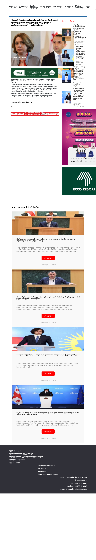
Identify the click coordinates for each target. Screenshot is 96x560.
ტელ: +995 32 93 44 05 (78, 483)
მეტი (88, 7)
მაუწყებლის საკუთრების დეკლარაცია (26, 457)
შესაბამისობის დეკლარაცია (21, 454)
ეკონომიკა (23, 7)
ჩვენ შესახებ (15, 451)
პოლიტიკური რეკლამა (48, 474)
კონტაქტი (42, 471)
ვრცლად (48, 258)
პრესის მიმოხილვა (79, 7)
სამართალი (57, 7)
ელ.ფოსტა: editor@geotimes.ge (73, 489)
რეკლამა (42, 468)
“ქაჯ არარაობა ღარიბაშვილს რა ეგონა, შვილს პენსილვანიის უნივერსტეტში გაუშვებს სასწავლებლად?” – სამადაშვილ (34, 22)
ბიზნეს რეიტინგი (34, 7)
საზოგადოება (45, 7)
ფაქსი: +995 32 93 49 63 (77, 486)
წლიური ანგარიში (17, 459)
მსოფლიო (69, 7)
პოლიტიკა (13, 7)
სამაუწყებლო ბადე (46, 465)
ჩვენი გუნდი (14, 462)
